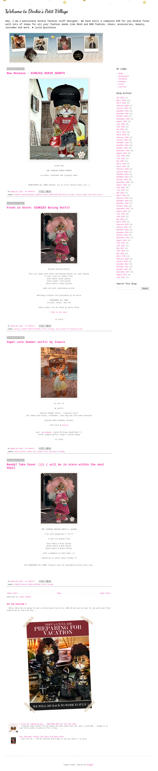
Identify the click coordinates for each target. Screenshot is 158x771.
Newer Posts (12, 593)
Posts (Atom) (25, 597)
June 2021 (121, 246)
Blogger (90, 765)
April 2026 (121, 100)
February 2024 (123, 169)
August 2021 (122, 240)
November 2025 (123, 114)
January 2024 (122, 172)
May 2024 (120, 161)
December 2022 (123, 201)
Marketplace (123, 76)
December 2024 (123, 143)
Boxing (17, 329)
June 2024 (121, 159)
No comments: (30, 191)
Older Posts (105, 593)
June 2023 (121, 190)
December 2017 (123, 264)
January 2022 (122, 227)
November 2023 (123, 177)
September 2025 (123, 119)
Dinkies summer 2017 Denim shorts (89, 194)
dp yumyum (47, 432)
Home (59, 593)
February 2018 (123, 259)
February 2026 (123, 106)
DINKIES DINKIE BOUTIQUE (24, 194)
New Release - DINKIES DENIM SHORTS (36, 73)
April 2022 (121, 222)
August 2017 (122, 275)
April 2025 (121, 132)
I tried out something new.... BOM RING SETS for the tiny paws (47, 724)
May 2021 (120, 248)
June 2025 (121, 127)
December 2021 (123, 230)
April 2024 (121, 164)
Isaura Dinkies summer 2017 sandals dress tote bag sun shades (40, 451)
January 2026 (122, 108)
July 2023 (121, 188)
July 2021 (121, 243)
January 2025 (122, 140)
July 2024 (121, 156)
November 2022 (123, 203)
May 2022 (120, 219)
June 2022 (121, 217)
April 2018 (121, 256)
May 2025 (120, 129)
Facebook (122, 82)
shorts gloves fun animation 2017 (69, 329)
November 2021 (123, 232)
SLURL (120, 74)
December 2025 (123, 111)
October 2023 (122, 180)
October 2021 (122, 235)
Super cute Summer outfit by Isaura (36, 342)
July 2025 (121, 124)
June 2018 (121, 251)
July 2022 (121, 214)
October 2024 (122, 148)
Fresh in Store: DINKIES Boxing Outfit (38, 207)
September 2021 (123, 238)
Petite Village (48, 329)
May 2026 (120, 98)
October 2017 (122, 269)
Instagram (122, 79)
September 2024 (123, 151)
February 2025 (123, 137)
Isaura (65, 425)
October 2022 (122, 206)
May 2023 (120, 193)
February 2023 (123, 198)
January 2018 (122, 261)
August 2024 (122, 153)
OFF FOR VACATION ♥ (16, 604)
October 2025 (122, 116)
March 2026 (121, 103)
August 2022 (122, 211)
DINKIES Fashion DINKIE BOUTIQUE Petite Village (54, 194)
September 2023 (123, 182)
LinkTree (122, 87)
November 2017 (123, 267)
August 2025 (122, 122)
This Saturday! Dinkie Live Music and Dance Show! (41, 737)
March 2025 (121, 135)
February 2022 (123, 224)
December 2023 (123, 174)
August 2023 (122, 185)
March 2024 (121, 166)
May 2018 (120, 254)
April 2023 (121, 195)
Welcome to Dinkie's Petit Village (36, 11)
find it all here (59, 312)
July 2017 (121, 277)
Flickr (121, 84)
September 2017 (123, 272)
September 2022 (123, 209)
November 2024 (123, 145)
